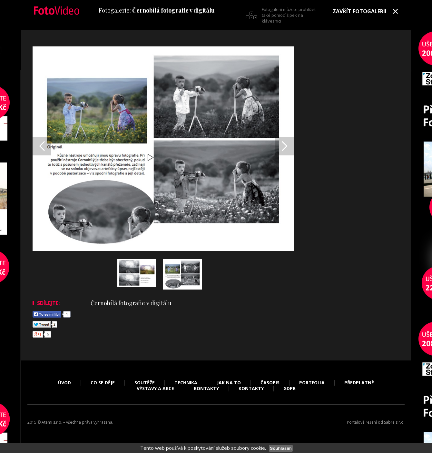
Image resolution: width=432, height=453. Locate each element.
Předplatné (359, 383)
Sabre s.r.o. (394, 422)
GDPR (289, 388)
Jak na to (229, 383)
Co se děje (103, 383)
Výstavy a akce (155, 388)
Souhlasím (280, 448)
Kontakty (206, 388)
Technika (185, 383)
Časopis (270, 383)
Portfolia (312, 383)
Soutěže (144, 383)
